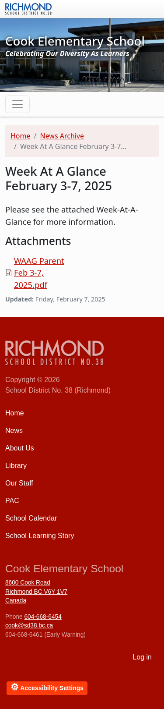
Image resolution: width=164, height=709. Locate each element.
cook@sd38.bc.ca (29, 625)
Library (16, 465)
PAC (12, 500)
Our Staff (19, 483)
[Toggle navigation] (17, 104)
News (14, 430)
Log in (142, 657)
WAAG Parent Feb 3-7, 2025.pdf (39, 272)
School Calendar (31, 518)
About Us (19, 448)
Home (20, 136)
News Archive (62, 136)
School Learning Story (39, 535)
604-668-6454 (42, 616)
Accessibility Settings (47, 687)
